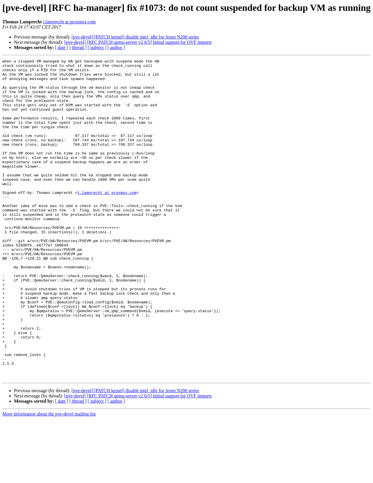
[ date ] (61, 47)
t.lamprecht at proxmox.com (69, 21)
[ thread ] (78, 47)
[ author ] (116, 47)
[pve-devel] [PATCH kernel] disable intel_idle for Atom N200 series (135, 36)
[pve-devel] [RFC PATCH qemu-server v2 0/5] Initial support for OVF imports (138, 42)
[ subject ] (97, 47)
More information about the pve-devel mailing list (49, 477)
